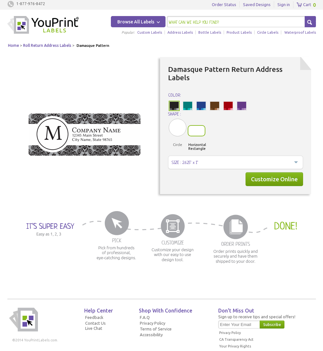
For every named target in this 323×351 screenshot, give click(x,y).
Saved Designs (257, 4)
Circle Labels (267, 32)
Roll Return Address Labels (47, 45)
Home (13, 45)
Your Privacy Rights (235, 346)
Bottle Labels (209, 32)
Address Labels (180, 32)
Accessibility (151, 334)
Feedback (94, 317)
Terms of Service (156, 329)
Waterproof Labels (300, 32)
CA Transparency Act (236, 339)
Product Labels (239, 32)
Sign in (283, 4)
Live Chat (93, 328)
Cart (304, 4)
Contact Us (95, 323)
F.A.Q (145, 317)
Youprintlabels (43, 25)
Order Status (224, 4)
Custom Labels (149, 32)
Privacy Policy (152, 323)
